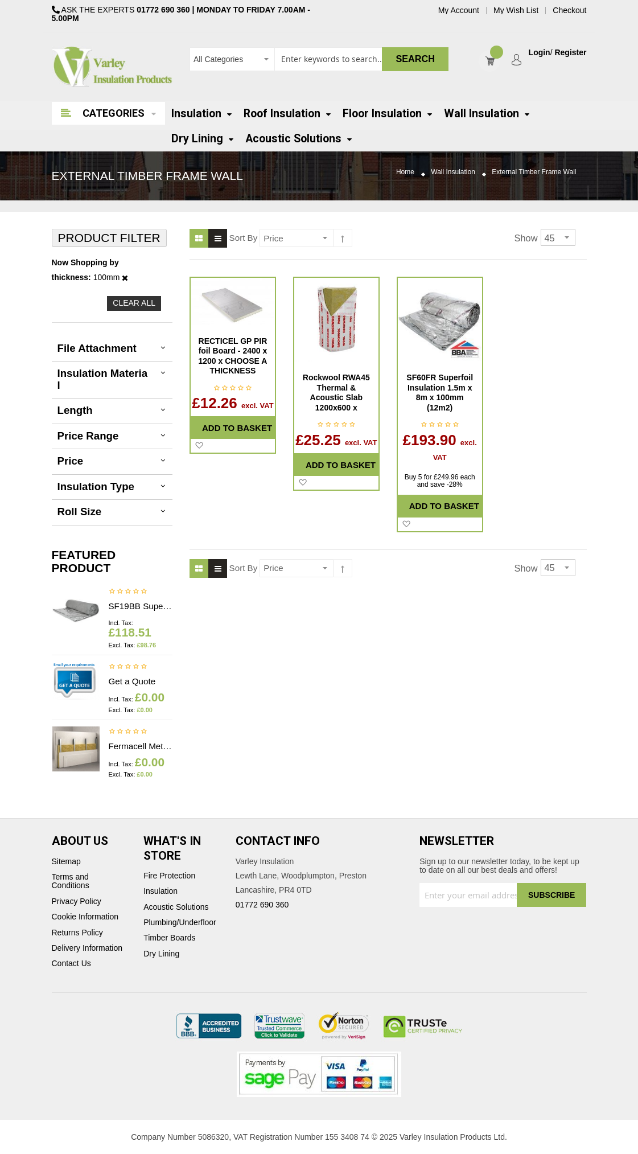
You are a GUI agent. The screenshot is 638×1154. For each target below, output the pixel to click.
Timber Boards (169, 938)
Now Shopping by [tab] (85, 262)
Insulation (160, 891)
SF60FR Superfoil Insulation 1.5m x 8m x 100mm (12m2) (439, 392)
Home (405, 172)
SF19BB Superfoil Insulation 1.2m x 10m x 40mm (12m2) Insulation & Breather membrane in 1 (141, 606)
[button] (199, 446)
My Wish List (515, 10)
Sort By (243, 238)
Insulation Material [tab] (102, 379)
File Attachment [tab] (97, 348)
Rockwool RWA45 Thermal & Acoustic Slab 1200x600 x (336, 392)
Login (539, 52)
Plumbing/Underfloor (179, 922)
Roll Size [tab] (79, 512)
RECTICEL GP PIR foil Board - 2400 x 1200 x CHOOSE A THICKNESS (233, 356)
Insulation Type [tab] (95, 486)
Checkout (569, 10)
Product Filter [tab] (109, 237)
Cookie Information (85, 917)
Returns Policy (77, 933)
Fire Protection (169, 876)
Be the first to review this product (128, 592)
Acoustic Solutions (175, 907)
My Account (458, 10)
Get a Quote (132, 681)
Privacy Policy (76, 901)
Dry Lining (161, 954)
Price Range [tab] (88, 436)
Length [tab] (75, 410)
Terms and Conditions (70, 881)
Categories (114, 113)
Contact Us (71, 963)
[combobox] (319, 59)
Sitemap (66, 861)
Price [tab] (70, 461)
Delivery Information (87, 948)
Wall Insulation (453, 172)
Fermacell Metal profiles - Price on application (141, 746)
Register (570, 52)
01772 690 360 (163, 9)
